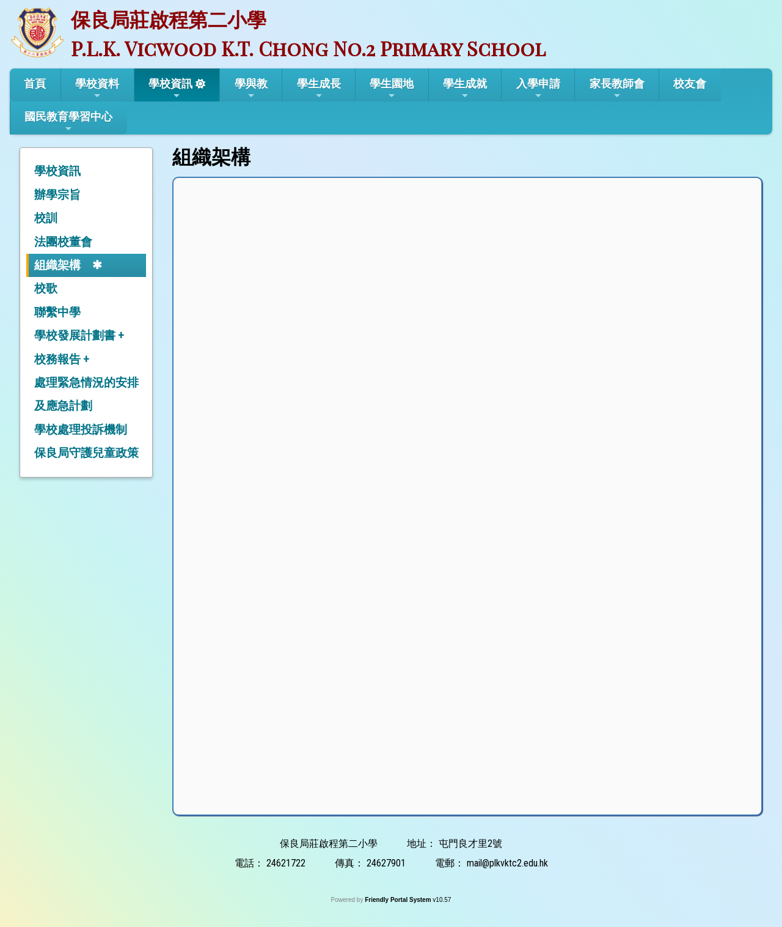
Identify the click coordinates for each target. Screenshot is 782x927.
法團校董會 (63, 242)
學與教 (251, 88)
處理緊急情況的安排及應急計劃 (86, 394)
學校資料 (97, 88)
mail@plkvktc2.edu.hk (507, 863)
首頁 (35, 83)
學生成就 (465, 88)
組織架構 (57, 265)
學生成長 (319, 88)
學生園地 (392, 88)
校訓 (45, 218)
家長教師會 (617, 88)
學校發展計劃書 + (79, 335)
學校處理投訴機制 (80, 430)
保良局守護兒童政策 (86, 453)
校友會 (689, 83)
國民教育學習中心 (68, 121)
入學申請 (538, 88)
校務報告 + (61, 359)
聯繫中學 (57, 312)
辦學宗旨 (57, 195)
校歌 (45, 288)
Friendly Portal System (399, 899)
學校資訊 (170, 88)
